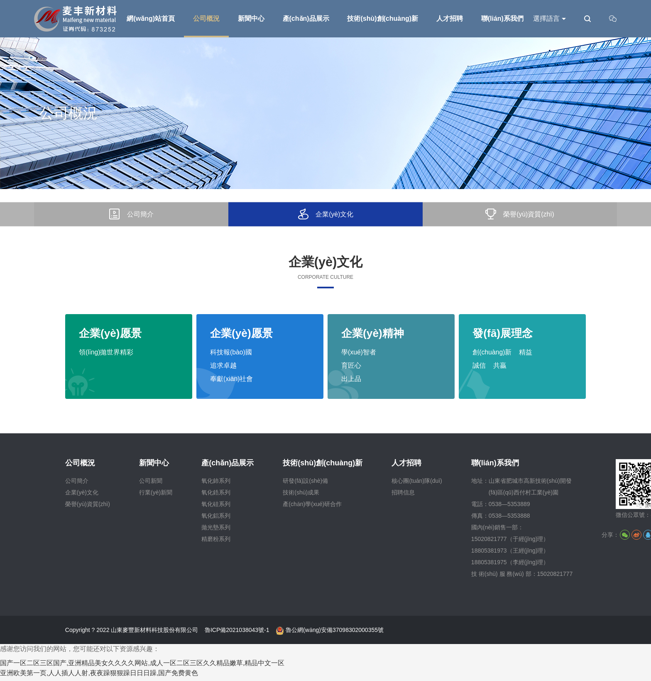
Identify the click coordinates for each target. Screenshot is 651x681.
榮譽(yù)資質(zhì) (87, 507)
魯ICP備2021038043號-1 (237, 632)
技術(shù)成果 (301, 495)
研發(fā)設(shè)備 (305, 483)
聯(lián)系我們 (495, 466)
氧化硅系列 (215, 507)
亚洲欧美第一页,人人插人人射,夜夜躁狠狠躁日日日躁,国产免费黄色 (99, 675)
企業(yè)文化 (81, 495)
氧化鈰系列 (215, 483)
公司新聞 (150, 483)
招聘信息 (403, 495)
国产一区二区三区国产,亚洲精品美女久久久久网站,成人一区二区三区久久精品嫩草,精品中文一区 (142, 665)
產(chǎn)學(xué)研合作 (312, 507)
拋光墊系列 (215, 530)
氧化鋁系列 (215, 518)
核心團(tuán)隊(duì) (417, 483)
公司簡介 (76, 483)
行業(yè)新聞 (155, 495)
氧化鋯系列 (215, 495)
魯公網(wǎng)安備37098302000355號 (330, 632)
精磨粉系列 (215, 541)
